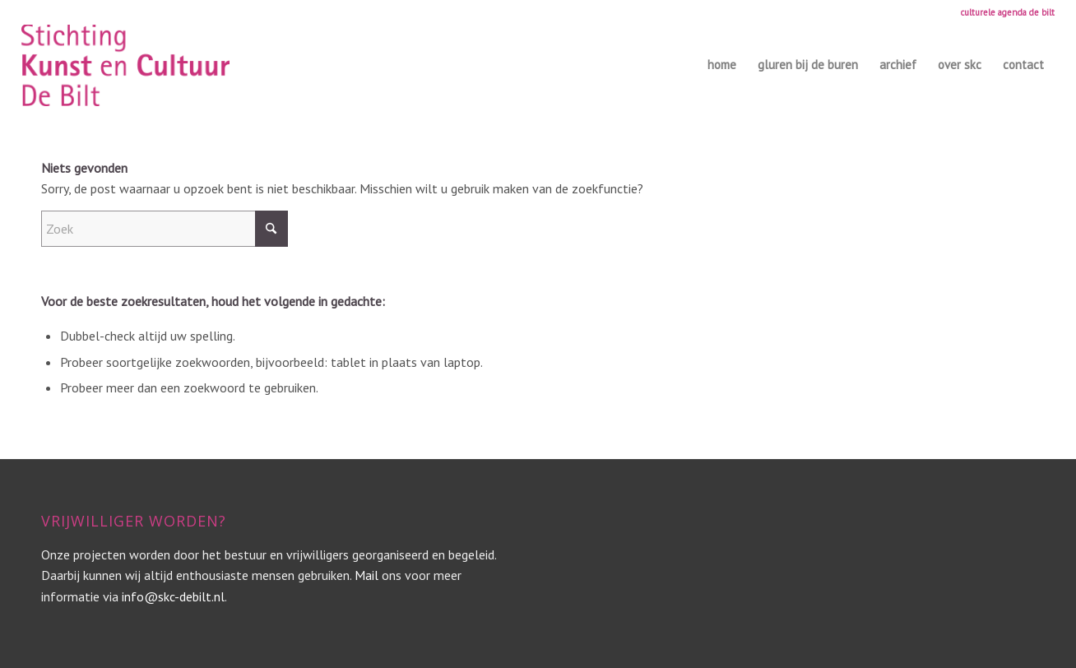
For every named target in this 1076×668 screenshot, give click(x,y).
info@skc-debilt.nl (173, 596)
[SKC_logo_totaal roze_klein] (125, 65)
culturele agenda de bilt (1008, 12)
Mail (366, 575)
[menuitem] (1004, 12)
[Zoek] (164, 229)
